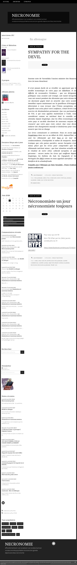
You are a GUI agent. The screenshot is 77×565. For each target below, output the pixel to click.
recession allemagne (44, 265)
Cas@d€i (15, 178)
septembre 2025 (6, 130)
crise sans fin (42, 261)
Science (6, 225)
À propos (27, 1)
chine (36, 261)
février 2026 (5, 119)
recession (20, 523)
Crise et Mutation (8, 220)
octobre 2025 (5, 128)
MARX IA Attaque (14, 269)
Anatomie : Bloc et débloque (10, 490)
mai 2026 (4, 112)
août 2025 (4, 133)
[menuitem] (7, 1)
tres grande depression (8, 534)
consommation (6, 527)
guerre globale (43, 263)
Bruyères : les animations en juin (11, 174)
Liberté (15, 172)
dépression (5, 523)
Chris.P (4, 269)
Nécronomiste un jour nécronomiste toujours (50, 203)
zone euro (53, 178)
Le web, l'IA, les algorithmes (10, 147)
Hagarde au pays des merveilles (12, 453)
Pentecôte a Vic (6, 178)
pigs (48, 178)
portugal (64, 178)
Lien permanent (36, 175)
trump (52, 265)
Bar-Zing (13, 168)
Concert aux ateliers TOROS (10, 151)
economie (13, 523)
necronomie (6, 237)
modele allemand (64, 263)
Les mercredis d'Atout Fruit (10, 155)
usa (56, 265)
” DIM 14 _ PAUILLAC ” (8, 159)
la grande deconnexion (10, 222)
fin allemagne (38, 178)
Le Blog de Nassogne (17, 164)
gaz (42, 180)
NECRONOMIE (26, 15)
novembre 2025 (6, 126)
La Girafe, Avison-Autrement (10, 176)
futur (18, 534)
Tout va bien (6, 480)
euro (58, 178)
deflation (14, 527)
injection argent (54, 263)
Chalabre (4, 157)
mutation (9, 531)
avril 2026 (4, 114)
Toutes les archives (9, 135)
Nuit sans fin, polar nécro (10, 474)
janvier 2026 (5, 121)
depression (50, 261)
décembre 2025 (6, 123)
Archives (16, 1)
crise (3, 531)
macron (21, 527)
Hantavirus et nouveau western (12, 280)
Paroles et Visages (7, 149)
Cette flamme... (6, 145)
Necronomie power (8, 248)
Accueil (6, 1)
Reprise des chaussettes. (9, 247)
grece (45, 178)
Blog (5, 217)
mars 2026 (4, 117)
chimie (38, 180)
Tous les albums (9, 102)
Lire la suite (18, 85)
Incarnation (16, 145)
